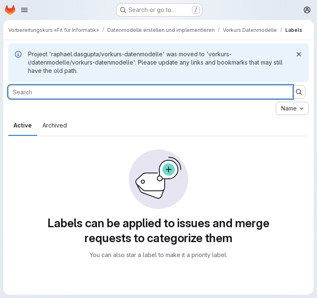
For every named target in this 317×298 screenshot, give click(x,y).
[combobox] (292, 108)
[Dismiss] (299, 54)
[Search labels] (150, 92)
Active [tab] (23, 125)
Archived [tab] (55, 125)
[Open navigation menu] (24, 10)
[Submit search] (298, 92)
